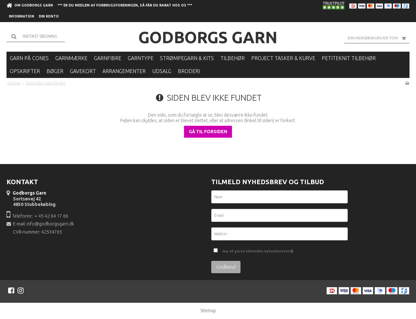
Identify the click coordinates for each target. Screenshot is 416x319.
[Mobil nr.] (279, 235)
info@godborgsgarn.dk (50, 223)
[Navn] (279, 198)
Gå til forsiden (208, 131)
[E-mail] (279, 216)
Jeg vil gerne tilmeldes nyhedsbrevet (257, 249)
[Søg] (35, 36)
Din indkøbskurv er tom (379, 38)
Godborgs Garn (208, 37)
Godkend (226, 267)
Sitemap (208, 310)
